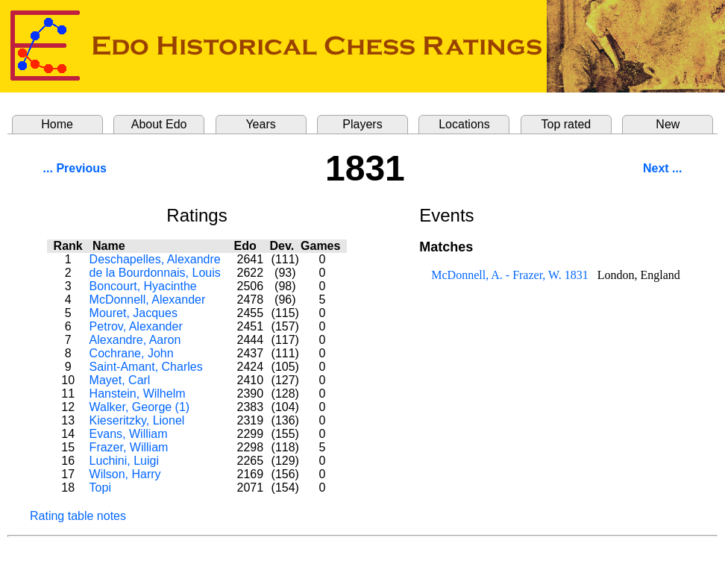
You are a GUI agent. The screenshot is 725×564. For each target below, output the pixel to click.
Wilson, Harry (125, 474)
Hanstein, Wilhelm (138, 393)
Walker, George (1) (140, 407)
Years (260, 124)
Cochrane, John (132, 353)
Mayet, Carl (120, 380)
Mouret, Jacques (134, 313)
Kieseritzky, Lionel (137, 420)
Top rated (566, 124)
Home (57, 124)
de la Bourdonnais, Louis (155, 272)
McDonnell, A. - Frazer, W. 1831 (509, 275)
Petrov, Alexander (136, 326)
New (668, 124)
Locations (464, 124)
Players (362, 124)
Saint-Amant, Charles (146, 366)
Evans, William (129, 433)
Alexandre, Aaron (135, 339)
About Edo (159, 124)
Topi (100, 487)
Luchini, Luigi (124, 460)
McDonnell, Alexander (148, 299)
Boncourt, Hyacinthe (143, 286)
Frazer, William (129, 447)
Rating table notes (78, 516)
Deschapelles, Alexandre (155, 259)
